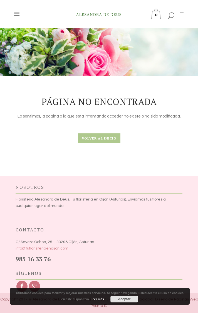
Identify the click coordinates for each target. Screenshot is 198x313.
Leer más (97, 299)
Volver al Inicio (99, 138)
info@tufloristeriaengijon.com (42, 248)
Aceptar (124, 299)
